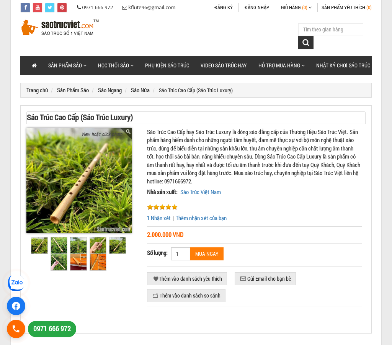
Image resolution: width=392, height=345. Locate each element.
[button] (67, 65)
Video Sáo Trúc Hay (224, 65)
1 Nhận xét (159, 218)
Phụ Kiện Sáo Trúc (167, 65)
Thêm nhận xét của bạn (201, 218)
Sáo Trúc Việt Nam (200, 192)
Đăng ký (223, 7)
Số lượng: (157, 253)
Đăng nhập (257, 7)
